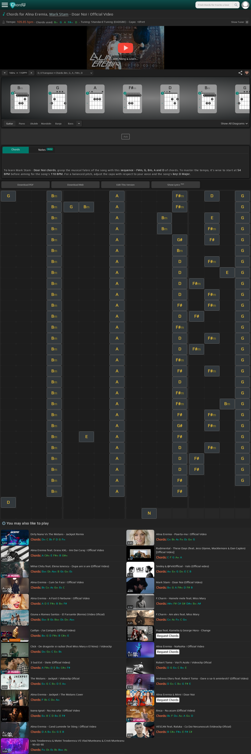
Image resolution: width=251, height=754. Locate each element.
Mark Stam (59, 14)
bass (70, 123)
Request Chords (167, 636)
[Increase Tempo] (31, 72)
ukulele (34, 123)
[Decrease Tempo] (5, 72)
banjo (58, 123)
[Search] (236, 4)
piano (22, 123)
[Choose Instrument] (79, 123)
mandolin (46, 123)
